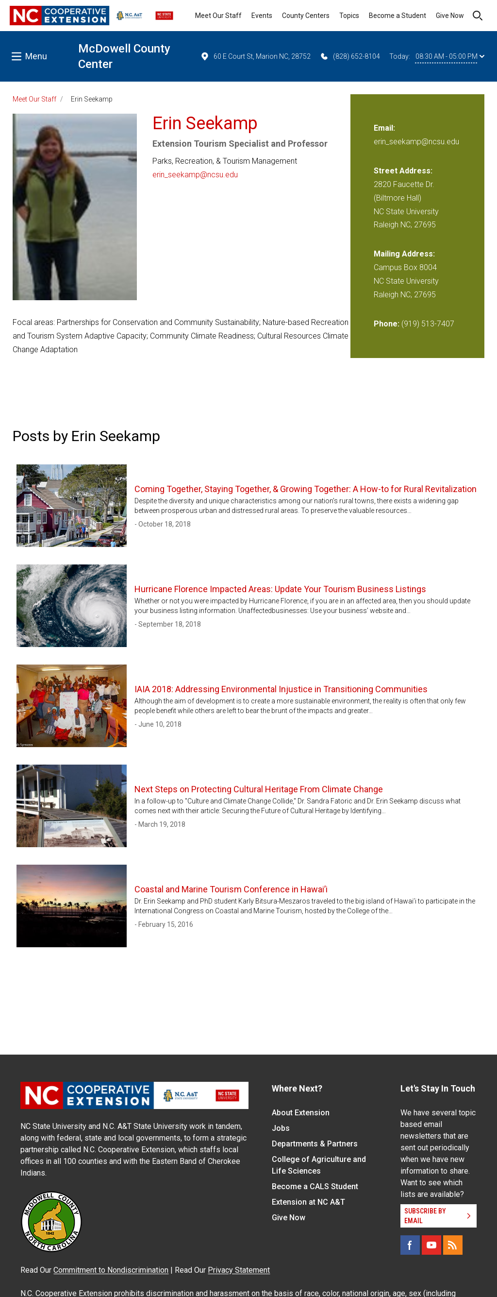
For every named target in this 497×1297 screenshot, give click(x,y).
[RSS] (453, 1245)
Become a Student (397, 15)
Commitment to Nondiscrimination (110, 1270)
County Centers (306, 15)
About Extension (301, 1112)
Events (261, 15)
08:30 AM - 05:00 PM (449, 56)
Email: (384, 128)
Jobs (281, 1128)
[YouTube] (431, 1245)
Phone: (386, 323)
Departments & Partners (315, 1143)
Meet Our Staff (218, 15)
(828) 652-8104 (349, 56)
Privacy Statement (239, 1270)
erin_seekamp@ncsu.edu (195, 174)
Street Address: (403, 170)
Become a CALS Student (315, 1186)
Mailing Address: (404, 253)
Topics (349, 15)
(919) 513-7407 (427, 323)
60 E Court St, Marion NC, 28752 (255, 56)
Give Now (450, 15)
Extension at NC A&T (308, 1202)
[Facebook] (410, 1245)
